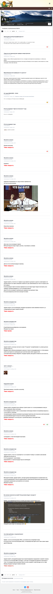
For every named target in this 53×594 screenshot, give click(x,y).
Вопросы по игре (7, 54)
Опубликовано (9, 39)
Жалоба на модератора (10, 301)
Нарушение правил (9, 383)
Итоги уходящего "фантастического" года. (15, 108)
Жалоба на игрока (8, 139)
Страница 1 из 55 (22, 31)
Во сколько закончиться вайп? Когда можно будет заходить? (20, 495)
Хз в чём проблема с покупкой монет (13, 534)
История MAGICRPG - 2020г (11, 93)
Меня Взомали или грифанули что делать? (15, 72)
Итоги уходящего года (10, 124)
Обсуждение (7, 94)
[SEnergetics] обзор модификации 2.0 (13, 36)
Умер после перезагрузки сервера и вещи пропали (17, 53)
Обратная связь (37, 589)
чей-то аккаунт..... (8, 365)
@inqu (5, 129)
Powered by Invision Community (26, 592)
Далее (13, 31)
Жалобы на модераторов (9, 303)
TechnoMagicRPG (7, 37)
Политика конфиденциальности (26, 589)
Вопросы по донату (8, 535)
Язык (14, 589)
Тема (17, 589)
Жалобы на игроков (8, 141)
